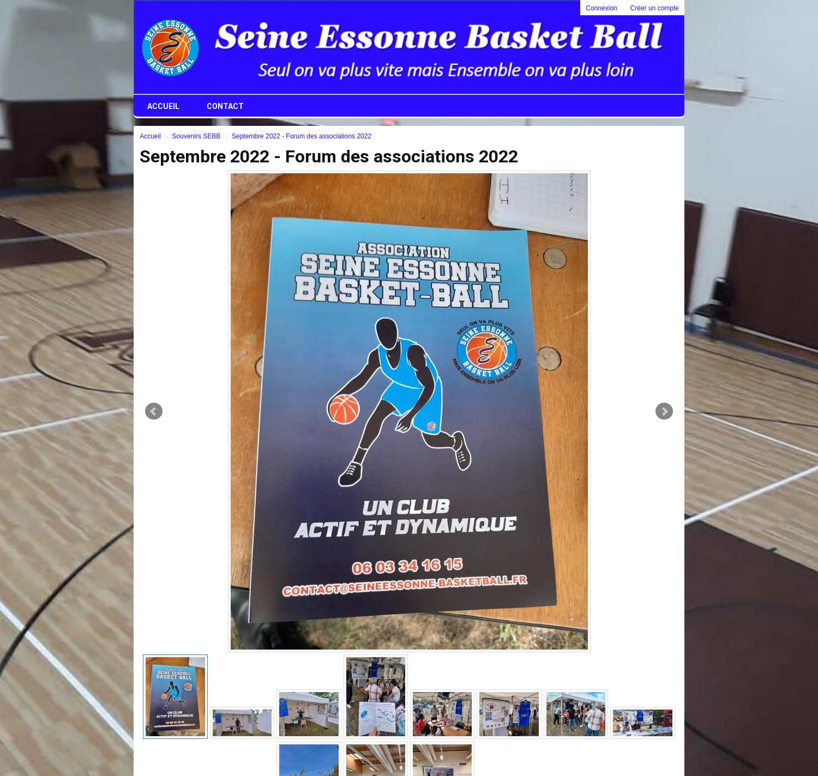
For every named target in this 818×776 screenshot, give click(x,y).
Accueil (163, 106)
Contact (225, 106)
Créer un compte (654, 8)
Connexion (601, 8)
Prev (154, 411)
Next (664, 411)
